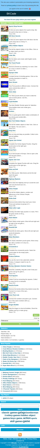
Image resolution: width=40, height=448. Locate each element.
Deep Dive (12, 130)
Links (24, 439)
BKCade (4, 23)
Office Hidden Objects (16, 45)
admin (5, 398)
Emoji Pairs (12, 150)
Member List (17, 439)
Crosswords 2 (13, 246)
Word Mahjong (7, 387)
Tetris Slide (12, 92)
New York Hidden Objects (17, 121)
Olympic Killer (13, 72)
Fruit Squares (13, 275)
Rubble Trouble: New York (11, 357)
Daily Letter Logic (14, 208)
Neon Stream (13, 82)
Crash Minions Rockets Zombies (13, 349)
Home (5, 439)
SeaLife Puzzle (13, 285)
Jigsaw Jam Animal (15, 140)
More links (20, 429)
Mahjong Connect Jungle (11, 372)
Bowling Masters (8, 351)
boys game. (16, 418)
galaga (22, 412)
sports (34, 418)
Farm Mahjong (7, 381)
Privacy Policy (32, 439)
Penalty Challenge (9, 378)
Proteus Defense (14, 256)
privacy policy (11, 5)
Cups (10, 439)
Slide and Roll (13, 169)
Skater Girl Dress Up (9, 361)
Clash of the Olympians (10, 359)
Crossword (6, 391)
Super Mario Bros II (9, 365)
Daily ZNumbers (14, 237)
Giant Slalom (13, 217)
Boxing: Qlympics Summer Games (20, 266)
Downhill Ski (13, 227)
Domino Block (7, 376)
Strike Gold (12, 198)
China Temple (13, 188)
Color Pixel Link (14, 295)
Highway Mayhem (14, 179)
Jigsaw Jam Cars (14, 159)
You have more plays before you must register (20, 19)
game (26, 421)
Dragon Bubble (14, 305)
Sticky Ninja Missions (10, 355)
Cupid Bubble (13, 101)
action (27, 418)
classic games (10, 412)
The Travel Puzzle (14, 63)
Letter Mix (12, 55)
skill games (16, 421)
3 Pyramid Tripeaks (9, 389)
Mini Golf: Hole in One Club (11, 353)
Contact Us (20, 441)
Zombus (11, 111)
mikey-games (13, 415)
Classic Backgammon (10, 374)
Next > (36, 315)
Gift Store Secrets (14, 36)
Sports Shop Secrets (15, 26)
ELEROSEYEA (23, 447)
